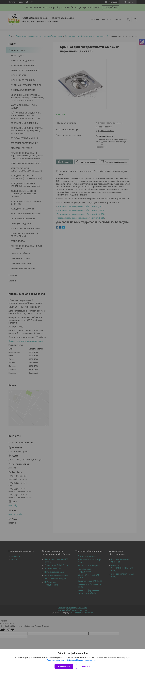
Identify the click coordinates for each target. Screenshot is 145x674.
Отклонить (85, 666)
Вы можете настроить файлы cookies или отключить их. (71, 660)
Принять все (64, 666)
